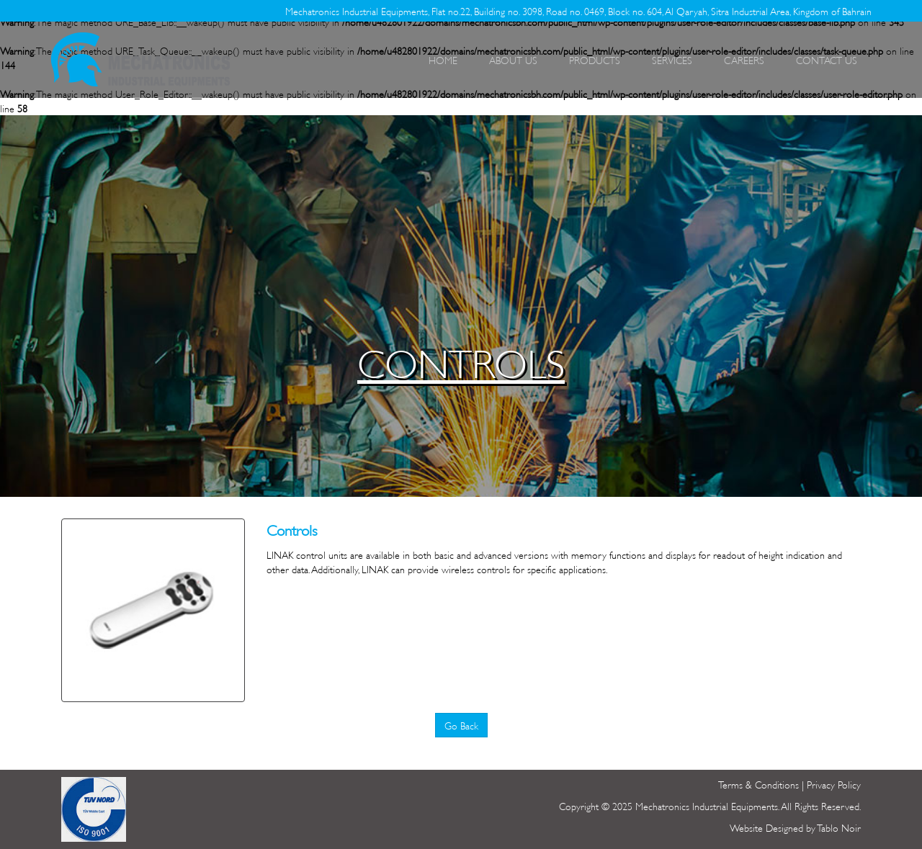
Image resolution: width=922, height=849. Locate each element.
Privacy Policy (834, 783)
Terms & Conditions (758, 783)
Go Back (461, 724)
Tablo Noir (839, 827)
